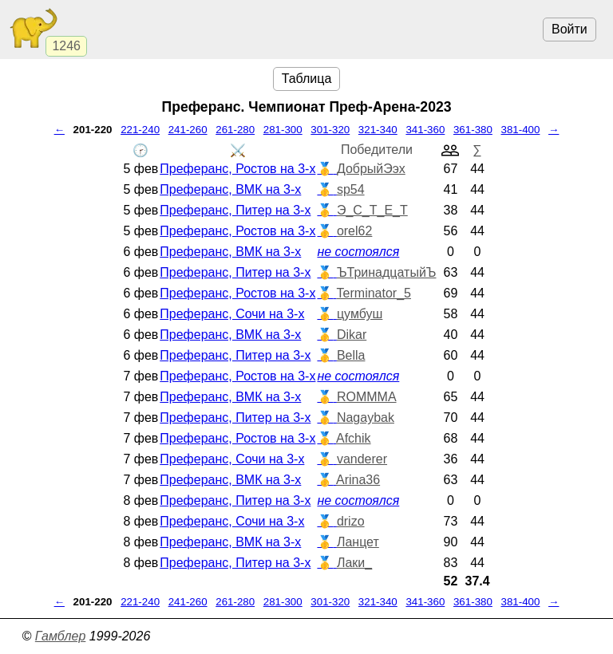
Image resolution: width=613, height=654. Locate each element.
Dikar (351, 334)
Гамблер (60, 636)
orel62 (354, 231)
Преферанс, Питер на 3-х (235, 210)
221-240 (140, 130)
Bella (351, 355)
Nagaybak (365, 417)
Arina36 (358, 480)
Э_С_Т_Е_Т (372, 210)
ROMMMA (367, 397)
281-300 (283, 130)
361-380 (472, 130)
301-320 (330, 130)
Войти (569, 29)
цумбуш (359, 314)
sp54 (351, 189)
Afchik (353, 438)
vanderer (362, 459)
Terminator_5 (374, 293)
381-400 (520, 130)
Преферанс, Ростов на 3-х (237, 168)
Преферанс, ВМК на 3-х (230, 189)
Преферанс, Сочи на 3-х (232, 314)
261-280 (235, 130)
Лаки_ (354, 562)
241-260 (188, 130)
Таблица (307, 78)
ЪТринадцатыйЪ (387, 272)
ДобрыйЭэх (371, 168)
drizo (351, 521)
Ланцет (358, 542)
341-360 (425, 130)
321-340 (377, 130)
